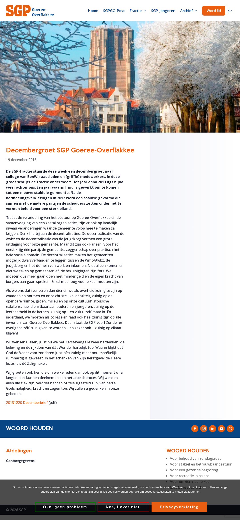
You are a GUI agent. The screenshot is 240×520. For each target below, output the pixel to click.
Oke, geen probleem (65, 507)
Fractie (136, 10)
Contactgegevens (20, 461)
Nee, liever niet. (123, 507)
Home (93, 10)
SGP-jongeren (163, 10)
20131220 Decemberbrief (27, 402)
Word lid (214, 10)
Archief (186, 10)
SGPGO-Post (114, 10)
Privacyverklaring (179, 507)
